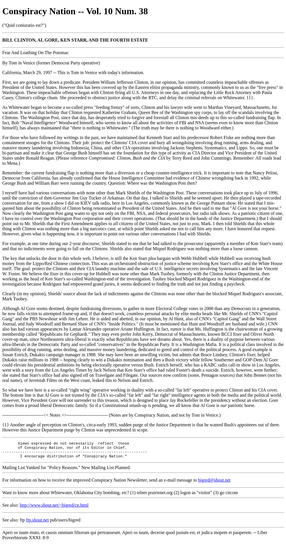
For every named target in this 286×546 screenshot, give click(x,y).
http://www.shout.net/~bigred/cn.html (54, 508)
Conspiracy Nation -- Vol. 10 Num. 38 (75, 11)
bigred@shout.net (214, 483)
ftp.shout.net (37, 523)
